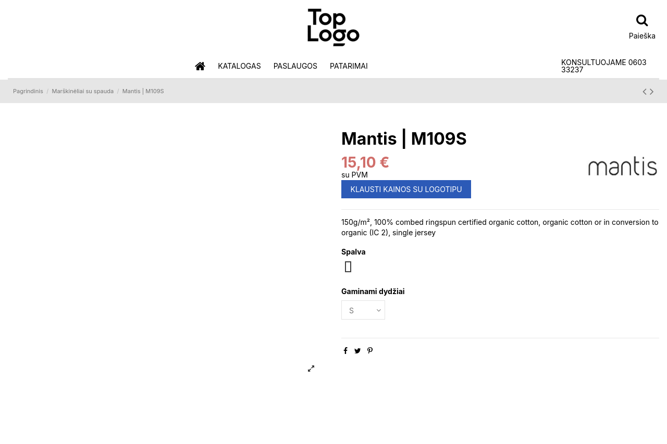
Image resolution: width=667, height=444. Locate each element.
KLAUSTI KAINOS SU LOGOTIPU (406, 189)
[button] (239, 66)
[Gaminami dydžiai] (363, 310)
